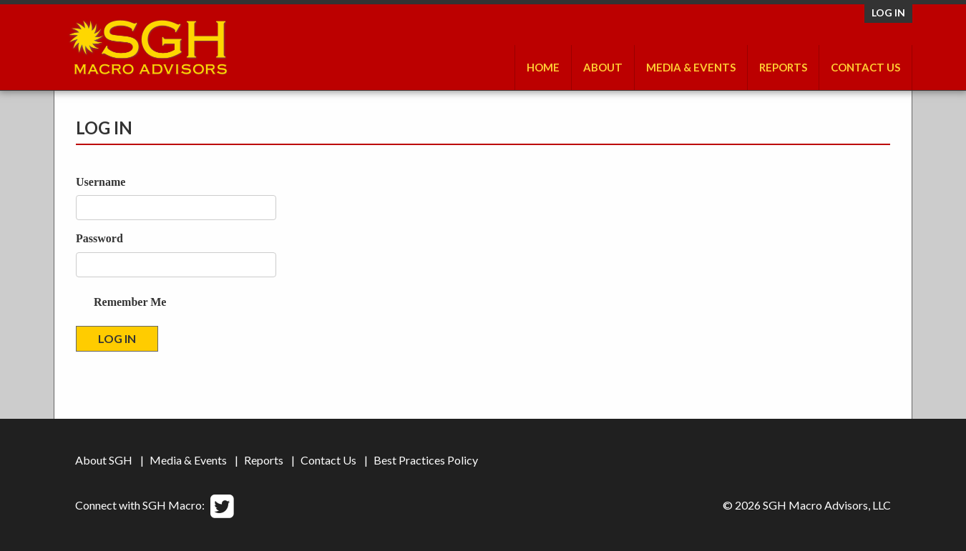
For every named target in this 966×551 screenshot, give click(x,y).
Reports (783, 67)
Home (543, 67)
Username (100, 182)
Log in (888, 12)
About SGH (103, 460)
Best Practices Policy (426, 460)
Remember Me (130, 302)
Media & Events (691, 67)
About (603, 67)
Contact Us (865, 67)
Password (99, 238)
